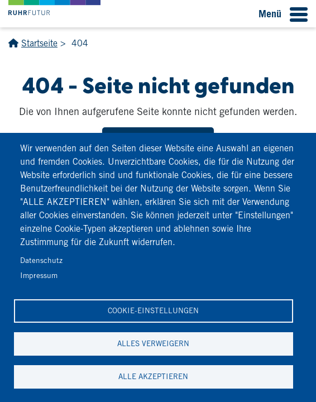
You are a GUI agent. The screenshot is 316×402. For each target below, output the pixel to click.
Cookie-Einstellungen (153, 310)
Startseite (39, 43)
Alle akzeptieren (153, 376)
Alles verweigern (153, 343)
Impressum (39, 275)
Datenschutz (41, 260)
